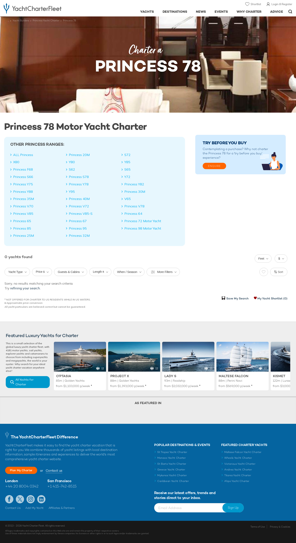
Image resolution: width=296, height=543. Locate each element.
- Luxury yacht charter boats (45, 8)
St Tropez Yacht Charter (172, 452)
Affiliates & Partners (62, 508)
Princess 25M (23, 235)
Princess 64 (133, 213)
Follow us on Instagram (31, 499)
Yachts (147, 11)
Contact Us (13, 508)
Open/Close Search (290, 12)
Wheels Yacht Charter (238, 458)
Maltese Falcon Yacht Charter (242, 452)
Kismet (279, 376)
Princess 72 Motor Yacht (142, 221)
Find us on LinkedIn (41, 499)
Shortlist (256, 4)
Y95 (72, 191)
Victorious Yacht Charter (239, 464)
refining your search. (25, 288)
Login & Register (282, 4)
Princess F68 (23, 169)
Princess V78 (134, 206)
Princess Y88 (23, 191)
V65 (127, 199)
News (201, 11)
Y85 (127, 162)
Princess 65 (22, 221)
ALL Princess (23, 155)
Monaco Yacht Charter (171, 458)
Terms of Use (257, 526)
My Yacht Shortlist (272, 298)
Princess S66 (23, 177)
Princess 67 (78, 221)
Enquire (214, 166)
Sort (280, 272)
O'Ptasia (63, 376)
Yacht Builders (21, 20)
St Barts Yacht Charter (171, 464)
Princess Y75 (23, 184)
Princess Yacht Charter (46, 20)
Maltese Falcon (233, 376)
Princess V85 (23, 213)
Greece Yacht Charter (171, 469)
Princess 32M (79, 235)
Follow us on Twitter (20, 499)
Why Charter (249, 11)
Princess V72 (79, 206)
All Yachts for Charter (24, 382)
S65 (127, 169)
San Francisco (59, 480)
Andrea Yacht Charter (238, 469)
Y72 (127, 177)
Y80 (72, 162)
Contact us (60, 470)
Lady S (170, 376)
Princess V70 (23, 206)
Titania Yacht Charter (237, 475)
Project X (119, 376)
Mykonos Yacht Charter (172, 475)
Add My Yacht (34, 508)
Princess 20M (79, 155)
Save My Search (237, 298)
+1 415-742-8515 (61, 486)
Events (221, 11)
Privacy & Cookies (280, 526)
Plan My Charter (25, 470)
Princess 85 (22, 228)
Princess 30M (134, 191)
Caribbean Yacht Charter (173, 481)
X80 (16, 162)
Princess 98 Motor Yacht (142, 228)
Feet (261, 258)
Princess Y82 (134, 184)
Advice (276, 11)
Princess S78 (79, 177)
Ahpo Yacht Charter (236, 481)
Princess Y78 (79, 184)
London (11, 480)
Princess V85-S (80, 213)
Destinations (175, 11)
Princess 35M (23, 199)
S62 (72, 169)
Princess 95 (78, 228)
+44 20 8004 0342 (21, 486)
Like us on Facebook (9, 499)
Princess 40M (79, 199)
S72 (127, 155)
